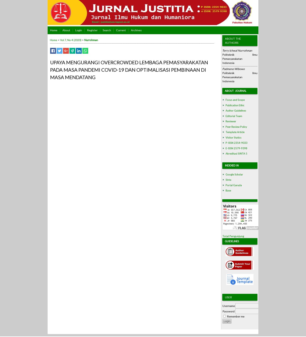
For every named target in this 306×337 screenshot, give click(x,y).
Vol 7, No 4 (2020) (70, 40)
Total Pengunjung (233, 236)
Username (228, 306)
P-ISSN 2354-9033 (236, 142)
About (66, 30)
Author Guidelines (236, 110)
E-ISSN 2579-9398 (236, 148)
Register (92, 30)
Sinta (228, 179)
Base (228, 190)
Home (53, 30)
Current (121, 30)
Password (228, 311)
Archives (136, 30)
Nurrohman (91, 40)
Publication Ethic (235, 105)
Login (78, 30)
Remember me (236, 316)
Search (107, 30)
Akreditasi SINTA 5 (236, 153)
